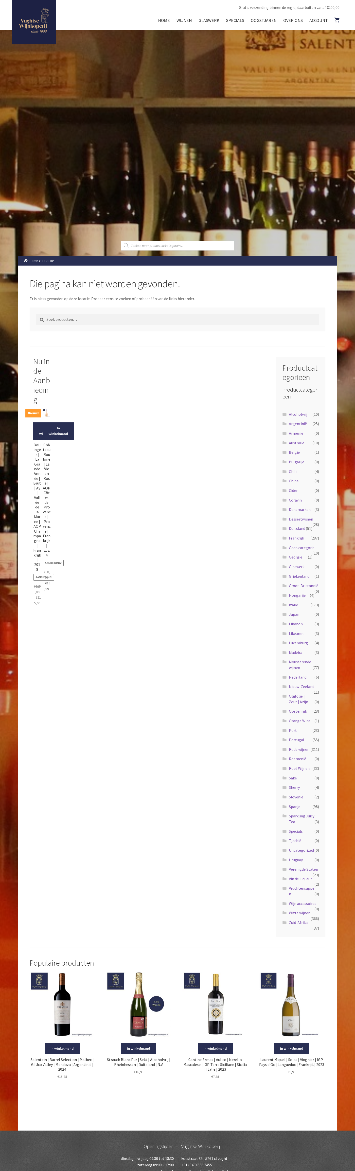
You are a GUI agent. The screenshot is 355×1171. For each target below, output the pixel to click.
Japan (294, 614)
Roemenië (297, 758)
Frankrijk (296, 538)
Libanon (296, 623)
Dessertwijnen (301, 519)
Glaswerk (208, 20)
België (294, 452)
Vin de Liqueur (300, 878)
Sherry (294, 787)
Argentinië (298, 423)
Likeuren (296, 633)
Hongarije (297, 595)
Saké (293, 777)
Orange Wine (300, 720)
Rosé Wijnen (299, 768)
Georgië (295, 557)
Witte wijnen (299, 912)
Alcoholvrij (298, 414)
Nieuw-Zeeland (301, 686)
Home (164, 20)
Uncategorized (301, 850)
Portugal (296, 739)
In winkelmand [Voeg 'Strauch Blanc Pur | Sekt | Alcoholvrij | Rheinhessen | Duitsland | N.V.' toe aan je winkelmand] (138, 1048)
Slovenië (296, 796)
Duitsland (297, 528)
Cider (293, 490)
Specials (235, 20)
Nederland (297, 677)
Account (318, 20)
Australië (296, 442)
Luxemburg (298, 642)
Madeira (295, 652)
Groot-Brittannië (303, 585)
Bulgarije (296, 461)
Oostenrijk (298, 711)
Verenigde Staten (303, 869)
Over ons (293, 20)
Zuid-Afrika (298, 922)
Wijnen (184, 20)
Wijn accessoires (302, 903)
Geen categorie (302, 547)
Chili (293, 471)
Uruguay (296, 859)
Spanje (294, 806)
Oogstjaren (264, 20)
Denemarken (300, 509)
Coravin (295, 500)
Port (293, 730)
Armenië (296, 433)
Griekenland (299, 576)
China (294, 480)
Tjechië (295, 840)
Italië (293, 604)
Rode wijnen (299, 749)
